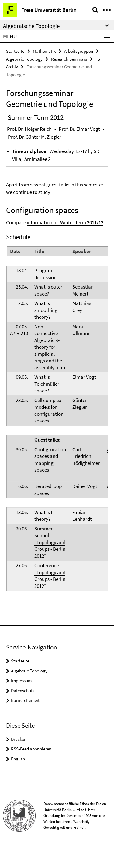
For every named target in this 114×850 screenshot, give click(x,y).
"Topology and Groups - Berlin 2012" (49, 549)
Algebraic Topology (24, 59)
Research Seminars (69, 59)
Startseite (15, 51)
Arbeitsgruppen (78, 51)
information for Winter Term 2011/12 (65, 222)
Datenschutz (22, 690)
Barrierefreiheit (25, 700)
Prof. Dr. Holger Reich (29, 129)
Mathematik (44, 51)
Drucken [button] (18, 739)
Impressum (21, 680)
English (18, 759)
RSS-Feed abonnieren (31, 749)
